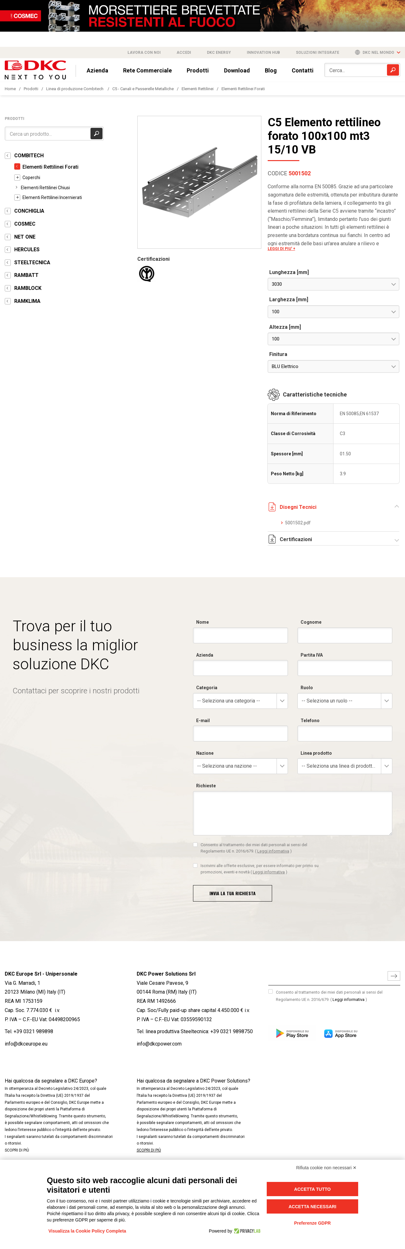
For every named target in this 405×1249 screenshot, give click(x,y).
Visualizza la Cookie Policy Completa (87, 1230)
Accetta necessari (312, 1206)
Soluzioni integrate (317, 52)
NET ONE (24, 237)
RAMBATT (26, 275)
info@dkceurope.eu (26, 1044)
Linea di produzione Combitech (75, 88)
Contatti (303, 70)
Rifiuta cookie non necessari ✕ (326, 1167)
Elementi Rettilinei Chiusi (45, 187)
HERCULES (27, 250)
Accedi (184, 52)
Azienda (97, 70)
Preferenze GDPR (312, 1223)
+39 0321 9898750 (231, 1031)
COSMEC (24, 224)
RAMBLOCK (27, 288)
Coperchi (31, 177)
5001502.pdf (298, 522)
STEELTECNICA (32, 262)
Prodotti (198, 70)
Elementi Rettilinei (198, 88)
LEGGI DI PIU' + (281, 249)
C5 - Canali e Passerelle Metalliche (143, 88)
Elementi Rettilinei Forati (243, 88)
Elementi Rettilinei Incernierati (52, 197)
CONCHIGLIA (29, 211)
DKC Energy (219, 52)
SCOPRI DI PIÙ (17, 1150)
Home (10, 88)
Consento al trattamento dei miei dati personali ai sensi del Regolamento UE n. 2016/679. (329, 996)
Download (237, 70)
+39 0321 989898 (33, 1031)
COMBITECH (29, 156)
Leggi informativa (348, 999)
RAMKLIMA (27, 301)
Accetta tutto (312, 1189)
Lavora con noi (144, 52)
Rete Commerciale (147, 70)
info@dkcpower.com (159, 1044)
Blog (271, 70)
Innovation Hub (263, 52)
